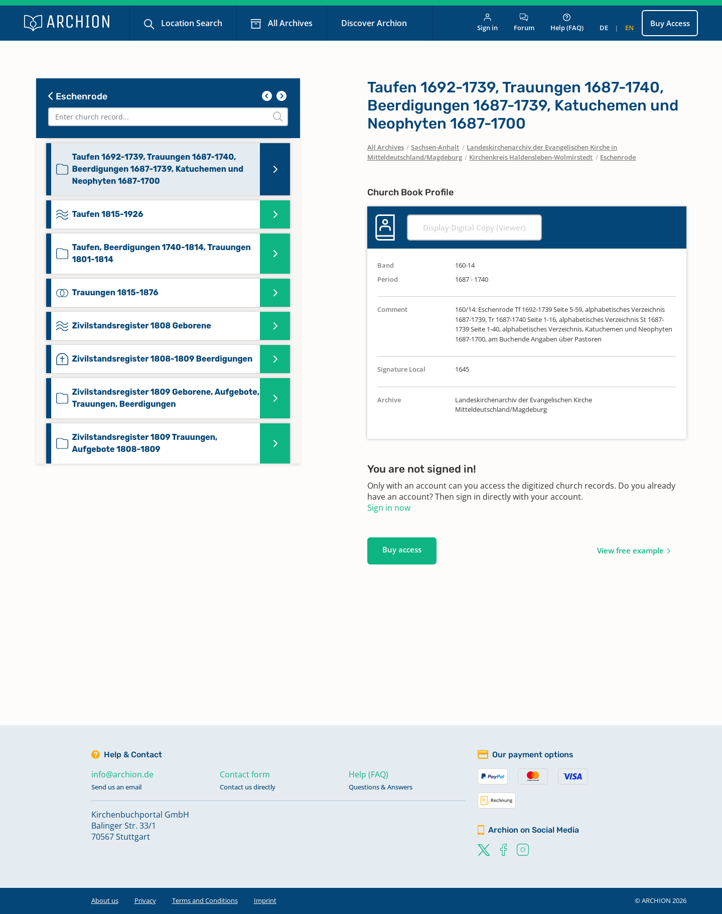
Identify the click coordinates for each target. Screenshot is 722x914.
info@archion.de (122, 774)
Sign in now (388, 507)
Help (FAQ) (567, 23)
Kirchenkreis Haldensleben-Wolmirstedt (531, 157)
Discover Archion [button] (375, 23)
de (604, 27)
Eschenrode (77, 96)
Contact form (245, 774)
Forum (524, 23)
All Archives (289, 23)
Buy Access (670, 23)
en (629, 27)
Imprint (265, 900)
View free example (630, 550)
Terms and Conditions (205, 900)
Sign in (487, 23)
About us (104, 900)
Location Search (190, 23)
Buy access (401, 549)
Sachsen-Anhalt (435, 147)
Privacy (145, 900)
